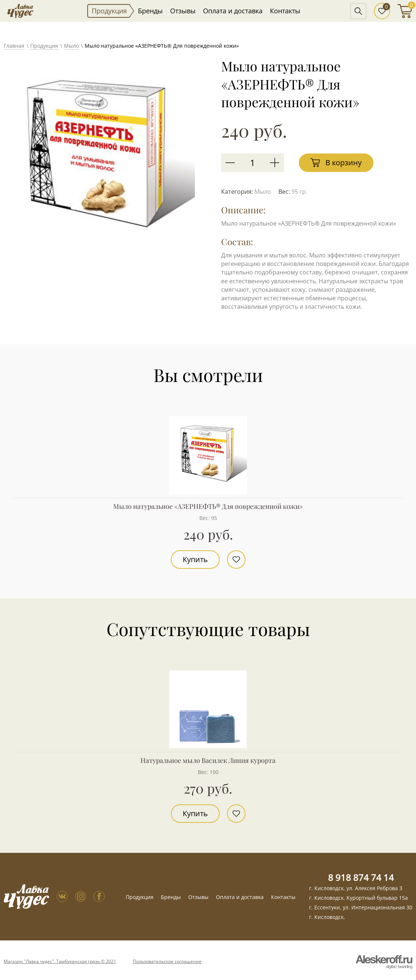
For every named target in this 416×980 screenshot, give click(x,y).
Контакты (285, 10)
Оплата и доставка (233, 10)
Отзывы (183, 10)
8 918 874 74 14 (361, 877)
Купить (195, 559)
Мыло (71, 45)
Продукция (109, 10)
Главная (14, 45)
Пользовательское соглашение (167, 961)
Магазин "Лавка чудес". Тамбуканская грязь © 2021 (60, 961)
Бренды (150, 10)
